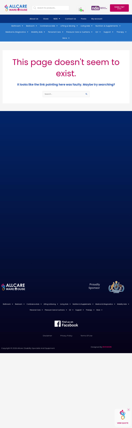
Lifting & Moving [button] (69, 26)
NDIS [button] (57, 18)
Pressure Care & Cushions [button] (79, 32)
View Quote (122, 423)
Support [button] (108, 32)
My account (96, 18)
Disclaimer (47, 336)
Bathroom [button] (17, 26)
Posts (83, 18)
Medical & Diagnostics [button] (17, 32)
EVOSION (107, 347)
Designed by (97, 347)
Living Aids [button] (87, 26)
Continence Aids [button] (49, 26)
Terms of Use (86, 336)
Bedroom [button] (31, 26)
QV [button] (98, 32)
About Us (34, 18)
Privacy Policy (66, 336)
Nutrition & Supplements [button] (108, 26)
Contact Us (70, 18)
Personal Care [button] (55, 32)
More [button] (66, 38)
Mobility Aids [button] (38, 32)
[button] (128, 410)
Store (45, 18)
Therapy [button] (121, 32)
